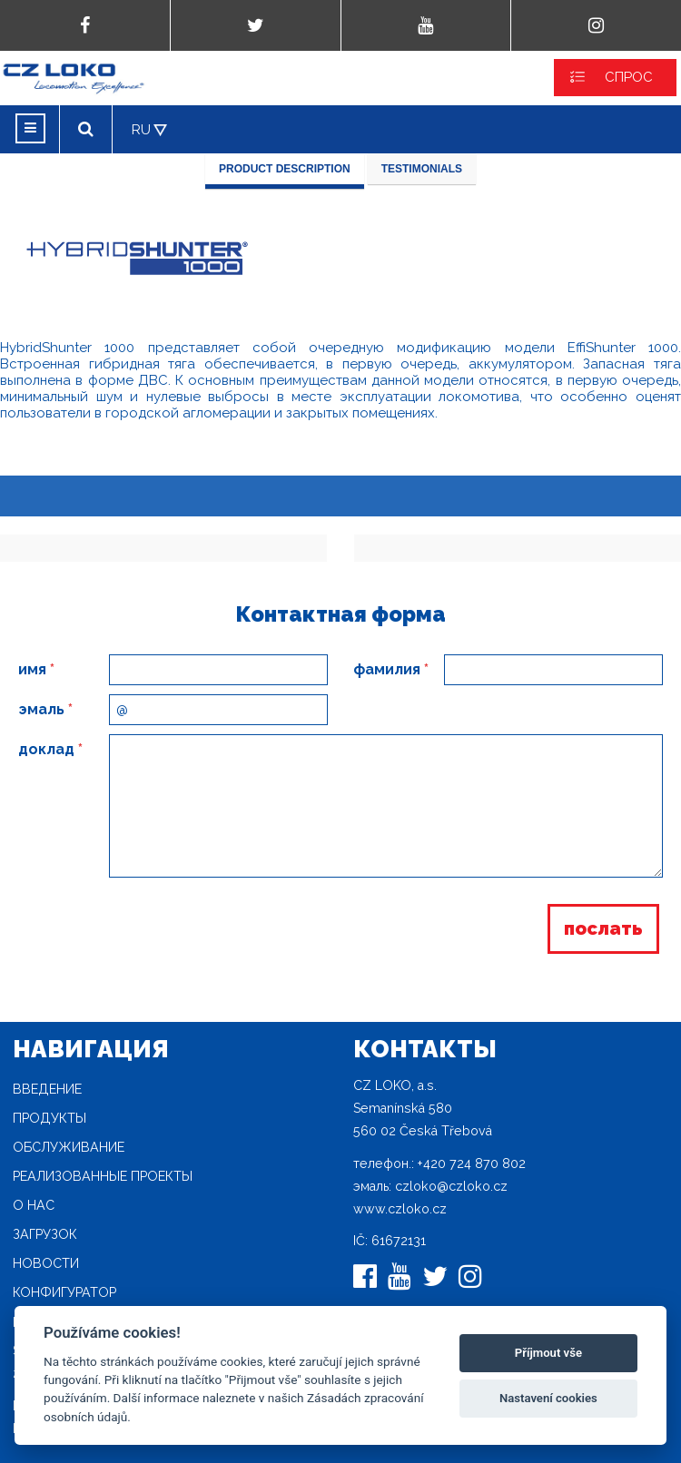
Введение (47, 1089)
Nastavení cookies (548, 1398)
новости (46, 1263)
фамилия (391, 669)
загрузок (45, 1234)
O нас (33, 1205)
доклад (50, 749)
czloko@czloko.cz (451, 1186)
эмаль (45, 709)
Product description (284, 168)
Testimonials (421, 168)
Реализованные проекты (102, 1176)
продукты (49, 1118)
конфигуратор (64, 1292)
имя (36, 669)
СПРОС (629, 77)
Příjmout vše (548, 1353)
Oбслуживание (68, 1147)
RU (141, 130)
